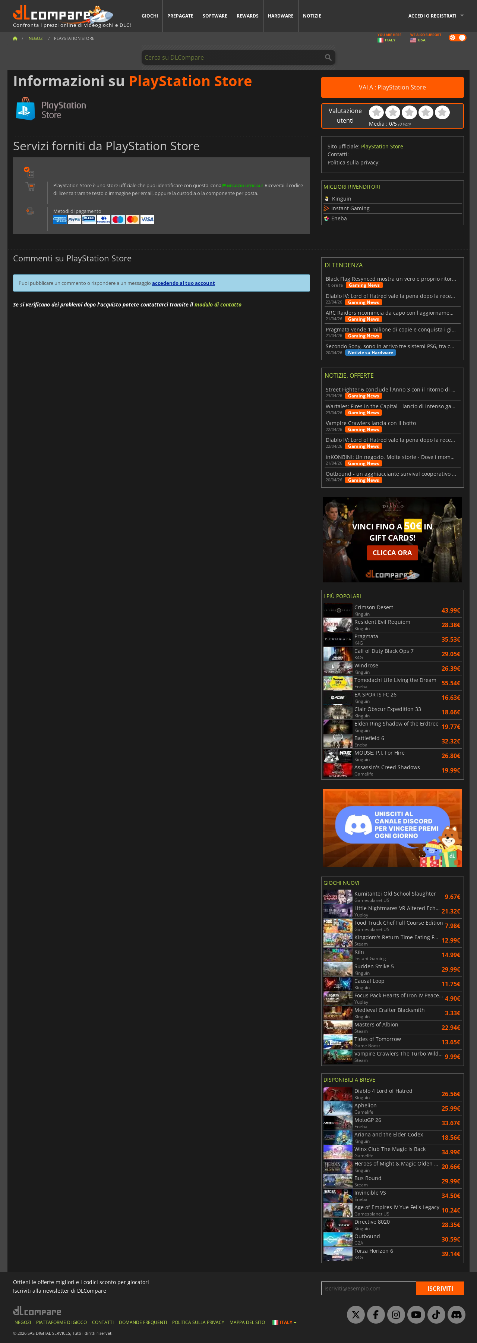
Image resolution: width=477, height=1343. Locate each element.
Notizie (312, 16)
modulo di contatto (218, 304)
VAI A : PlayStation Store (392, 87)
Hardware (281, 16)
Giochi (150, 16)
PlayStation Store (382, 146)
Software (215, 16)
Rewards (248, 16)
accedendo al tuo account (183, 283)
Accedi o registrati (432, 16)
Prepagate (180, 16)
